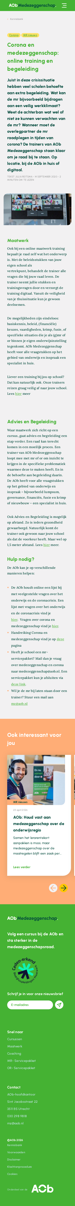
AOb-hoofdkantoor (21, 1094)
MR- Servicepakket (21, 1061)
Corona (14, 35)
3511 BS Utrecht (18, 1109)
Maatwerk (14, 1046)
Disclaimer (14, 1159)
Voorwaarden (16, 1152)
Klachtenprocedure (19, 1167)
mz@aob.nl (19, 704)
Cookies (12, 1174)
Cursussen (14, 1039)
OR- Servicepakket (21, 1068)
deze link (18, 684)
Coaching (14, 1053)
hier (18, 394)
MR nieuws (30, 35)
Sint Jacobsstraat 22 (22, 1102)
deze (60, 639)
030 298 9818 (17, 1116)
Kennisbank (14, 1145)
